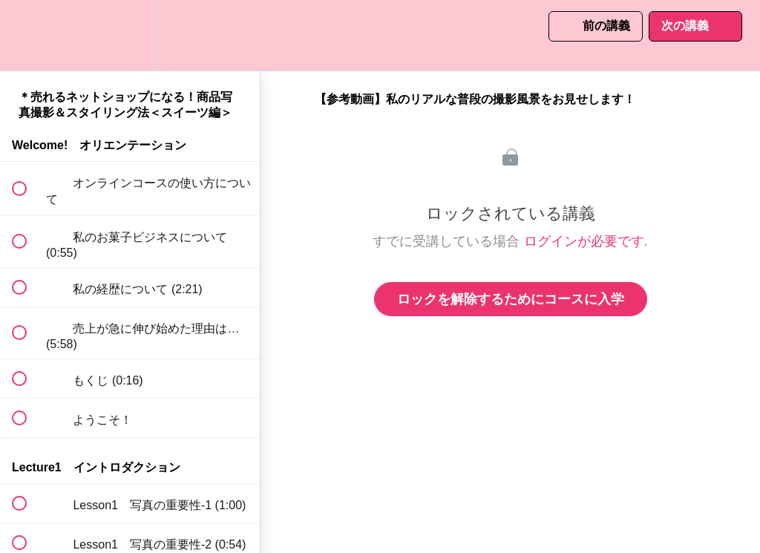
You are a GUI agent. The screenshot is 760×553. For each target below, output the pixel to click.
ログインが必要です (584, 241)
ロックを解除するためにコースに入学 (510, 299)
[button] (27, 35)
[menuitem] (129, 35)
